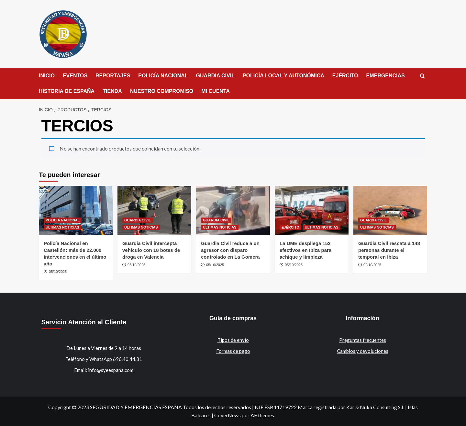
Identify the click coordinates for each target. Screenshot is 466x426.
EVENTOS (75, 75)
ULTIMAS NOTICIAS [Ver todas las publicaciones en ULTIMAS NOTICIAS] (62, 227)
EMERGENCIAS (385, 75)
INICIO (47, 75)
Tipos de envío (233, 340)
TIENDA (112, 91)
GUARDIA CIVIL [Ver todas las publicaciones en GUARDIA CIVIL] (137, 220)
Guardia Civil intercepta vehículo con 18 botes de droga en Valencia (151, 250)
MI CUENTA (215, 91)
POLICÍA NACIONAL (163, 75)
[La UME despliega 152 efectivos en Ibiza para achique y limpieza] (312, 210)
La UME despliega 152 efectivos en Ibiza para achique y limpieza (305, 250)
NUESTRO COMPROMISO (162, 91)
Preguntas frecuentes (362, 340)
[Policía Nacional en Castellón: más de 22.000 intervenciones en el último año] (76, 210)
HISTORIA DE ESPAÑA (66, 91)
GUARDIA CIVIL (215, 75)
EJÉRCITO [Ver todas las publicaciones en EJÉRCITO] (290, 227)
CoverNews (227, 415)
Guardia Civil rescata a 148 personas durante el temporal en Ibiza (389, 250)
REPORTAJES (112, 75)
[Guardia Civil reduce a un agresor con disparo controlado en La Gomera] (233, 210)
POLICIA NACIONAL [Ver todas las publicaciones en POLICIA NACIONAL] (63, 220)
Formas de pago (233, 351)
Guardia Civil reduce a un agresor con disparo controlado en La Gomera (230, 250)
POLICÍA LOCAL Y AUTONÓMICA (283, 75)
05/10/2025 (58, 272)
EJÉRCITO (345, 75)
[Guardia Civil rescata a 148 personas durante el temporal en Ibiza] (390, 210)
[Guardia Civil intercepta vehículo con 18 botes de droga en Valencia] (154, 210)
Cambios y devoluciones (362, 351)
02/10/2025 (372, 265)
